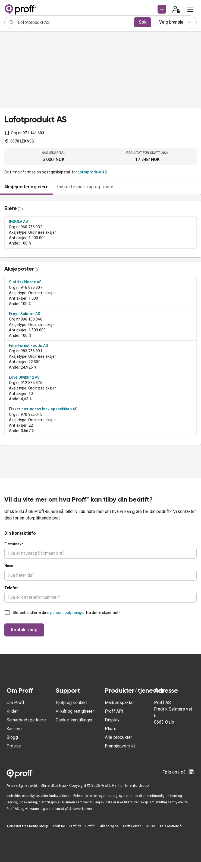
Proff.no (59, 826)
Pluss (110, 728)
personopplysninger (67, 612)
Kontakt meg (24, 629)
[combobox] (74, 22)
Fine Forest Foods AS (28, 345)
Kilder (12, 711)
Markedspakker (120, 702)
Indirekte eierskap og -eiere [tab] (85, 186)
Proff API (114, 711)
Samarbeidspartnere (26, 719)
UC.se (150, 826)
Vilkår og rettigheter (75, 711)
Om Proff (15, 702)
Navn (9, 566)
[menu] (190, 9)
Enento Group (137, 785)
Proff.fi (90, 826)
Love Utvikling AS (24, 377)
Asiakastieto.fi (170, 826)
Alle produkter (118, 737)
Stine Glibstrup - (54, 785)
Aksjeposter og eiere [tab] (26, 186)
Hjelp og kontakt (71, 702)
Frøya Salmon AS (24, 314)
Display (112, 719)
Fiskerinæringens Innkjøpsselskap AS (43, 409)
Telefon (11, 588)
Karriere (14, 728)
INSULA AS (18, 221)
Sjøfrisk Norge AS (25, 282)
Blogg (12, 737)
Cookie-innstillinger (74, 719)
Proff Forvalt (132, 826)
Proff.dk (75, 826)
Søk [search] (142, 22)
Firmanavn (14, 544)
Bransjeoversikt (120, 746)
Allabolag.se (109, 826)
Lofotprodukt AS (92, 172)
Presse (14, 746)
